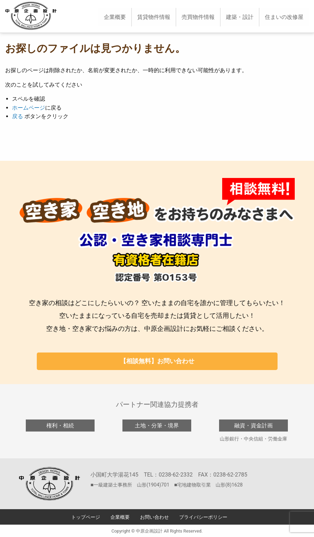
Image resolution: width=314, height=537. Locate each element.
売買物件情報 (198, 17)
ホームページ (28, 107)
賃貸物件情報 (153, 17)
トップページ (85, 517)
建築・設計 (239, 17)
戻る (17, 116)
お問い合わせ (154, 517)
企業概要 (115, 17)
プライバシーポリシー (203, 517)
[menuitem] (114, 17)
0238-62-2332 (176, 474)
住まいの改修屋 (284, 17)
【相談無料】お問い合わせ (157, 361)
